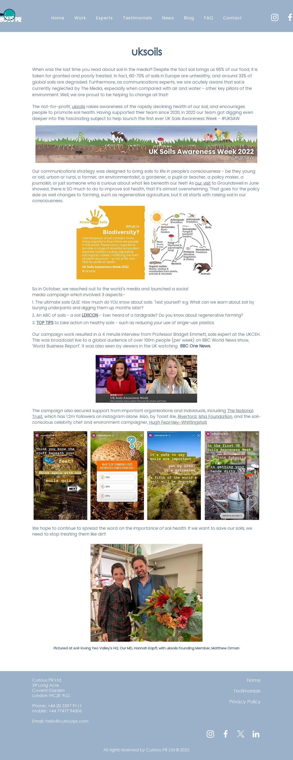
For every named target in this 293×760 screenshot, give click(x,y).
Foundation (220, 416)
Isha (203, 416)
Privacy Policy (245, 701)
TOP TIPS (44, 323)
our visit (203, 183)
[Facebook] (225, 734)
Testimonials (247, 690)
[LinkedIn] (256, 734)
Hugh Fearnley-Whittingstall (178, 422)
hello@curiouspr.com (66, 721)
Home (254, 680)
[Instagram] (275, 17)
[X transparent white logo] (241, 734)
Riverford (187, 416)
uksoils (78, 106)
